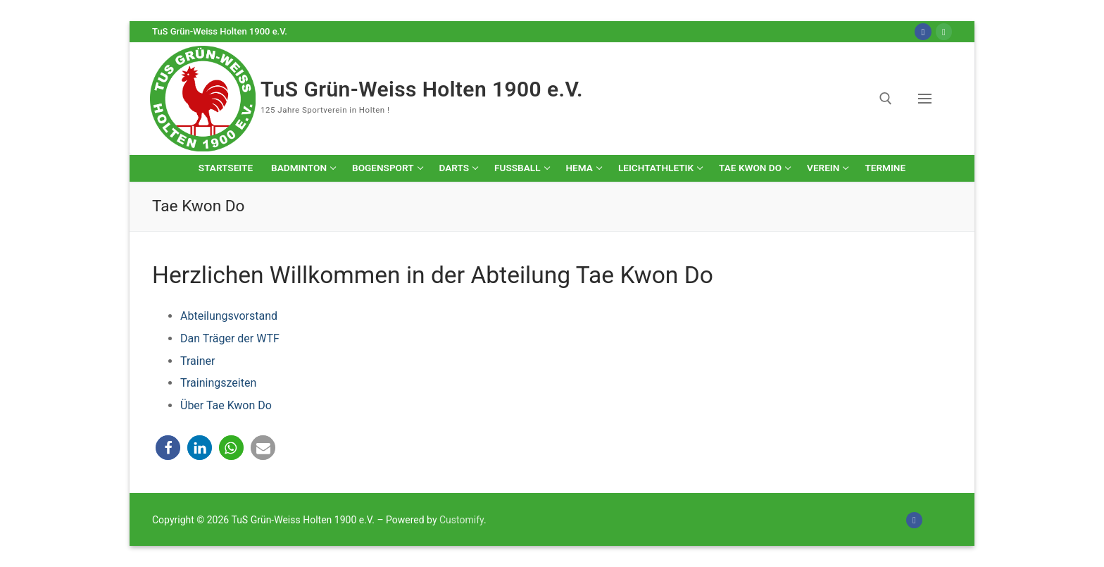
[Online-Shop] (944, 31)
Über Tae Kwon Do (226, 405)
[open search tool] (885, 98)
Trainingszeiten (218, 383)
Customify (461, 519)
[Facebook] (923, 31)
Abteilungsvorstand (228, 316)
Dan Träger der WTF (230, 338)
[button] (168, 447)
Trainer (197, 361)
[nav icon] (927, 98)
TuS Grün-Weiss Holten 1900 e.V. (422, 89)
